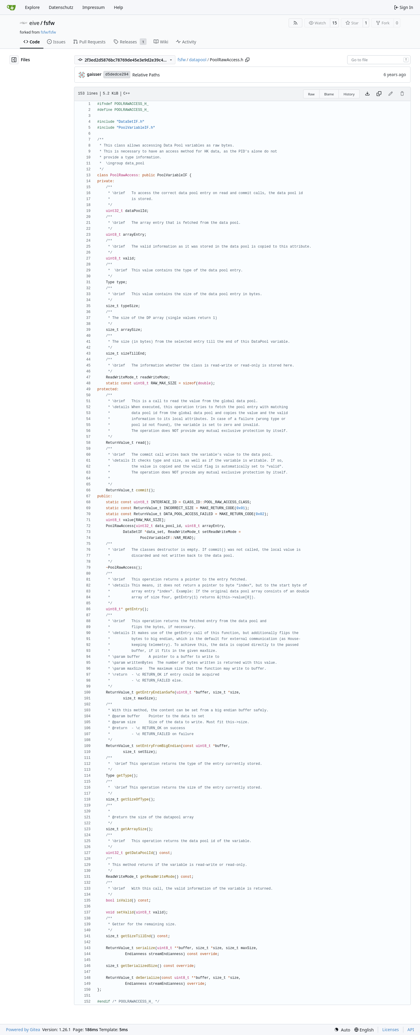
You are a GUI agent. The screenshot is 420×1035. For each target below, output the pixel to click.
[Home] (11, 7)
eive (34, 23)
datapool (198, 59)
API (411, 1029)
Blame (329, 94)
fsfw (49, 23)
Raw (311, 94)
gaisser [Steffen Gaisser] (94, 74)
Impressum (93, 7)
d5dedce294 (116, 74)
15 (334, 23)
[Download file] (367, 94)
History (349, 94)
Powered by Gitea (23, 1029)
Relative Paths (146, 75)
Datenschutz (61, 7)
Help (118, 7)
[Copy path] (247, 60)
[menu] (342, 1030)
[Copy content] (379, 94)
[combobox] (378, 59)
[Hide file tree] (14, 59)
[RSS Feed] (295, 22)
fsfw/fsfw (48, 32)
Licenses (390, 1029)
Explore (32, 7)
